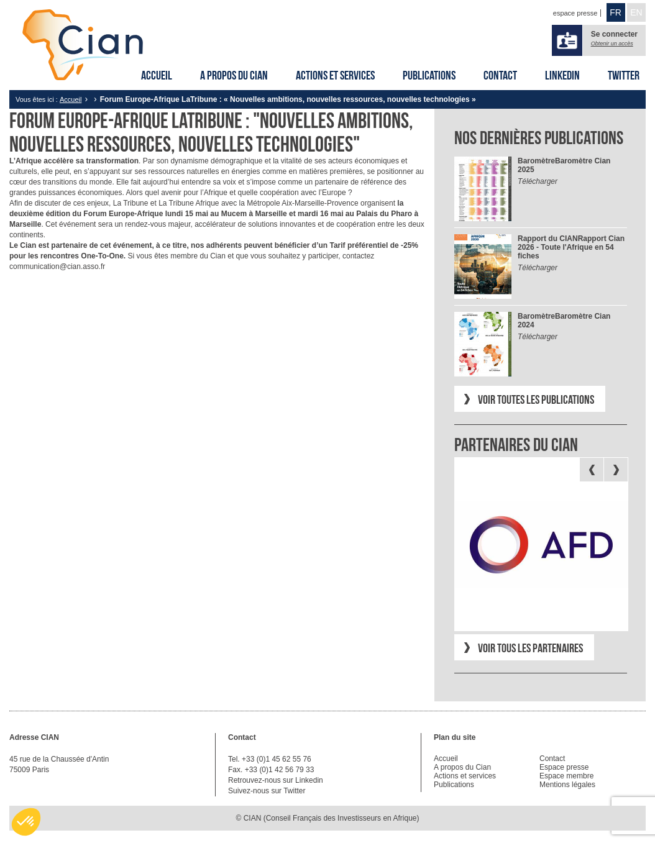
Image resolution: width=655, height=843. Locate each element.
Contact (500, 75)
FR (615, 12)
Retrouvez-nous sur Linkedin (275, 780)
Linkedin (562, 75)
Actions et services (335, 75)
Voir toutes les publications (536, 399)
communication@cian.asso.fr (57, 266)
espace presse (575, 13)
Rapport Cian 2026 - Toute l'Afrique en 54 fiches (571, 247)
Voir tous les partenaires (530, 648)
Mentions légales (567, 784)
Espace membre (566, 776)
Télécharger (537, 181)
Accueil (156, 75)
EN (636, 12)
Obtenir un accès (612, 43)
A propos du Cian (234, 75)
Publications (429, 75)
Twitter (623, 75)
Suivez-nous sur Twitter (267, 790)
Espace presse (564, 767)
